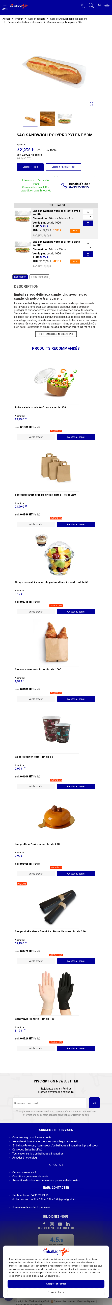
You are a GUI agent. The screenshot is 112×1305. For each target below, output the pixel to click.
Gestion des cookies (63, 1301)
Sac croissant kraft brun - (38, 669)
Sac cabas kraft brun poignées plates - (45, 494)
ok (94, 1102)
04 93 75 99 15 (79, 187)
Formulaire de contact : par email (31, 1207)
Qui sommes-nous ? (24, 1172)
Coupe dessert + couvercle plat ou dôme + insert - (52, 582)
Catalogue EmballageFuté (27, 1149)
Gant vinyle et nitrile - (35, 1018)
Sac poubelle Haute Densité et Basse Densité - (50, 931)
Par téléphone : (30, 1195)
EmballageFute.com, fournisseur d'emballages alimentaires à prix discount (55, 1145)
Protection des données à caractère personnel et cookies (46, 1180)
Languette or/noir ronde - (37, 844)
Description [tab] (20, 276)
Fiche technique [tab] (39, 276)
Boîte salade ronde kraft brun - (40, 407)
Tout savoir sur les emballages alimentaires (38, 1153)
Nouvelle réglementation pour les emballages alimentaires (46, 1141)
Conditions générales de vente (30, 1176)
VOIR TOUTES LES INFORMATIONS (56, 334)
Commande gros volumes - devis (31, 1137)
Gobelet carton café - (34, 756)
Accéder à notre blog (24, 1157)
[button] (83, 5)
